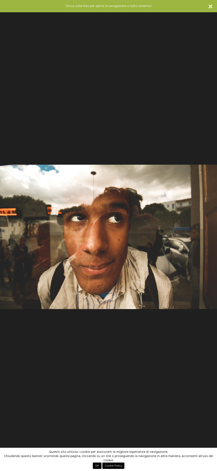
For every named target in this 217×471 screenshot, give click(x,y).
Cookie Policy (113, 465)
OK (97, 465)
